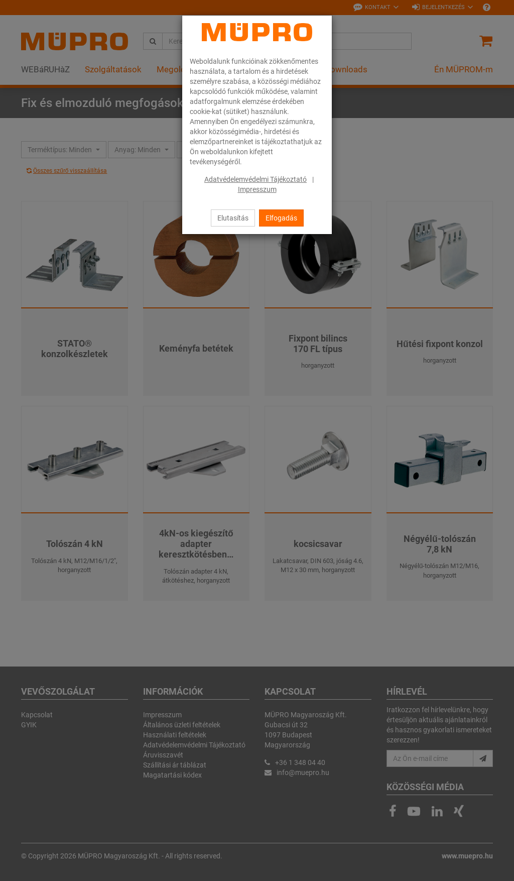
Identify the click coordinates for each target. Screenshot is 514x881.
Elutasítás (232, 218)
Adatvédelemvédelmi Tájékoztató (255, 179)
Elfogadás (281, 218)
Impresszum (257, 189)
